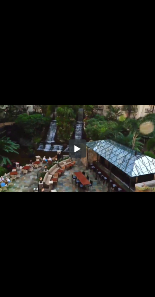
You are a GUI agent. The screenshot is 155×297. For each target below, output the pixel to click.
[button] (78, 148)
